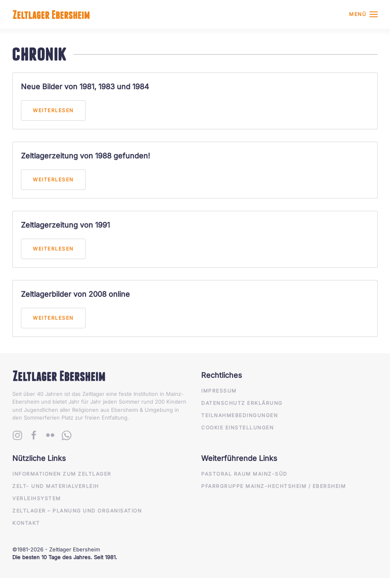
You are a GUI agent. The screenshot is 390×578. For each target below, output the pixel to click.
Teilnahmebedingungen (239, 415)
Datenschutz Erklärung (242, 403)
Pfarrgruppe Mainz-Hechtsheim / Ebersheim (273, 486)
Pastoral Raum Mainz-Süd (244, 474)
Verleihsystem (36, 498)
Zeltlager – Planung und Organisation (77, 511)
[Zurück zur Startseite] (51, 14)
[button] (363, 14)
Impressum (219, 391)
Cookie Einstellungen (237, 427)
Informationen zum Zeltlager (61, 474)
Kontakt (26, 523)
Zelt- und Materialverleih (55, 486)
